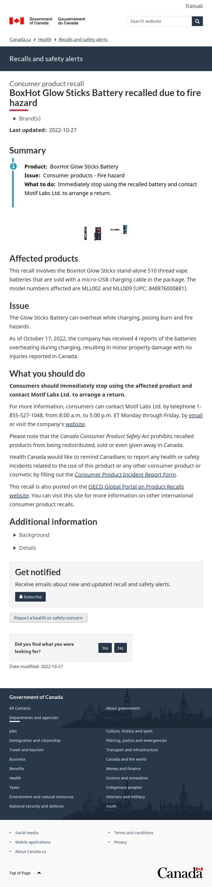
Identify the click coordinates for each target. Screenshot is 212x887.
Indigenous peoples (124, 787)
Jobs (13, 731)
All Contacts (20, 708)
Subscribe (30, 596)
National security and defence (36, 806)
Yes (105, 647)
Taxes (14, 787)
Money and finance (123, 768)
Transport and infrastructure (132, 749)
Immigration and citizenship (35, 740)
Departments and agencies (33, 717)
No (120, 647)
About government (123, 708)
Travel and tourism (26, 749)
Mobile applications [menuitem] (33, 842)
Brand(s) (30, 118)
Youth (111, 806)
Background (34, 534)
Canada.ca (20, 39)
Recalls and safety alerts (83, 39)
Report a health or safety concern (48, 618)
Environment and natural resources (41, 796)
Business (17, 759)
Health (45, 39)
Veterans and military (125, 796)
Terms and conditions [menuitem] (133, 832)
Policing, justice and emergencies (136, 740)
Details (27, 547)
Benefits (16, 768)
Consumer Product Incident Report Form (125, 474)
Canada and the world (126, 759)
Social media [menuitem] (26, 832)
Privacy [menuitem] (120, 842)
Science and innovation (127, 777)
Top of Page (25, 872)
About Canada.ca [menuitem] (30, 851)
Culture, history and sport (129, 731)
